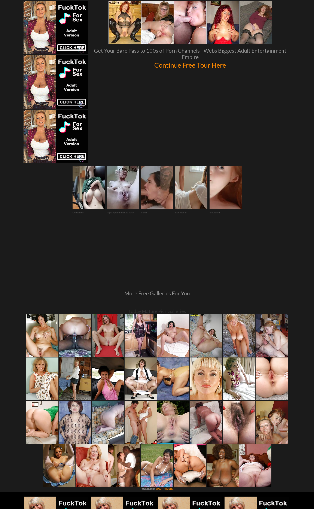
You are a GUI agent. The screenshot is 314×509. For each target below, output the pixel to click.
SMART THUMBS (164, 430)
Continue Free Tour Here (190, 64)
